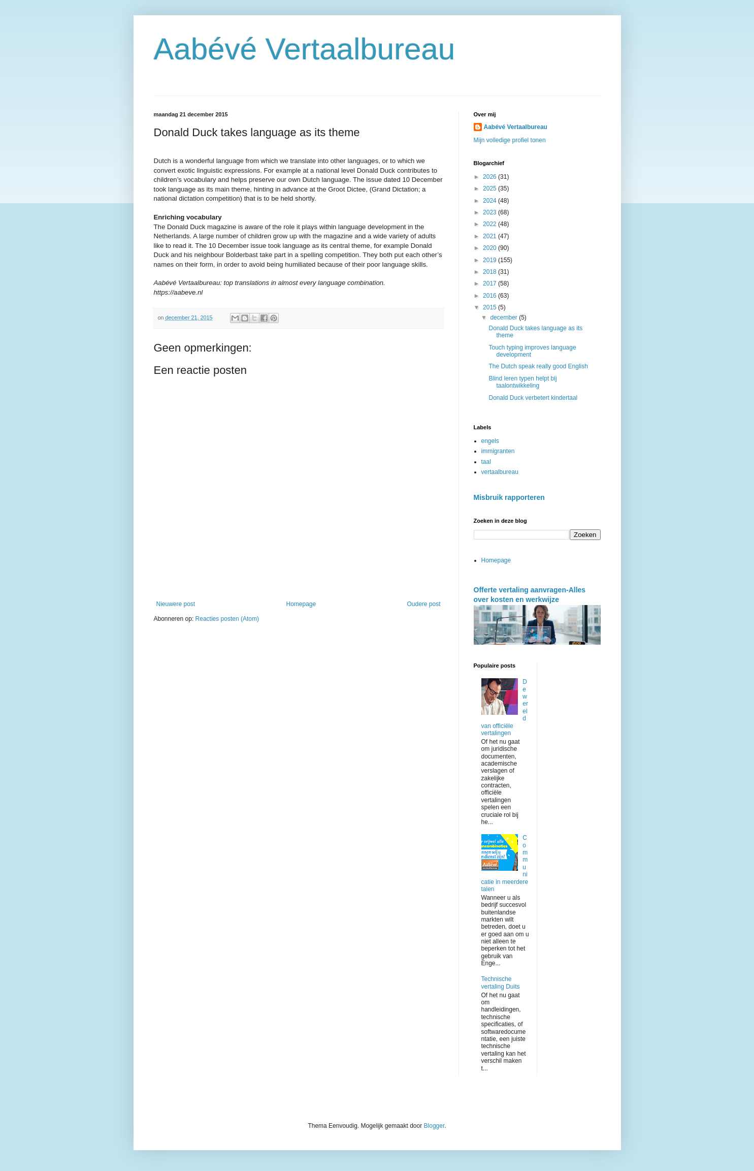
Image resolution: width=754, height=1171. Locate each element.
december (504, 317)
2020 (490, 247)
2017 (490, 283)
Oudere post (423, 604)
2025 (490, 188)
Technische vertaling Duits (500, 982)
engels (490, 441)
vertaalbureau (499, 472)
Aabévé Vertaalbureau (304, 49)
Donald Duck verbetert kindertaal (532, 397)
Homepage (301, 604)
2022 (490, 224)
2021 (490, 236)
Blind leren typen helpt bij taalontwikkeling (522, 382)
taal (486, 461)
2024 (490, 200)
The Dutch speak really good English (537, 366)
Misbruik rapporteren (509, 497)
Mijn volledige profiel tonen (510, 140)
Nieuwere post (175, 604)
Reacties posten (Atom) (227, 618)
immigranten (498, 451)
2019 (490, 260)
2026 (490, 176)
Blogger (434, 1125)
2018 (490, 271)
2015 (490, 307)
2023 (490, 212)
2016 (490, 295)
